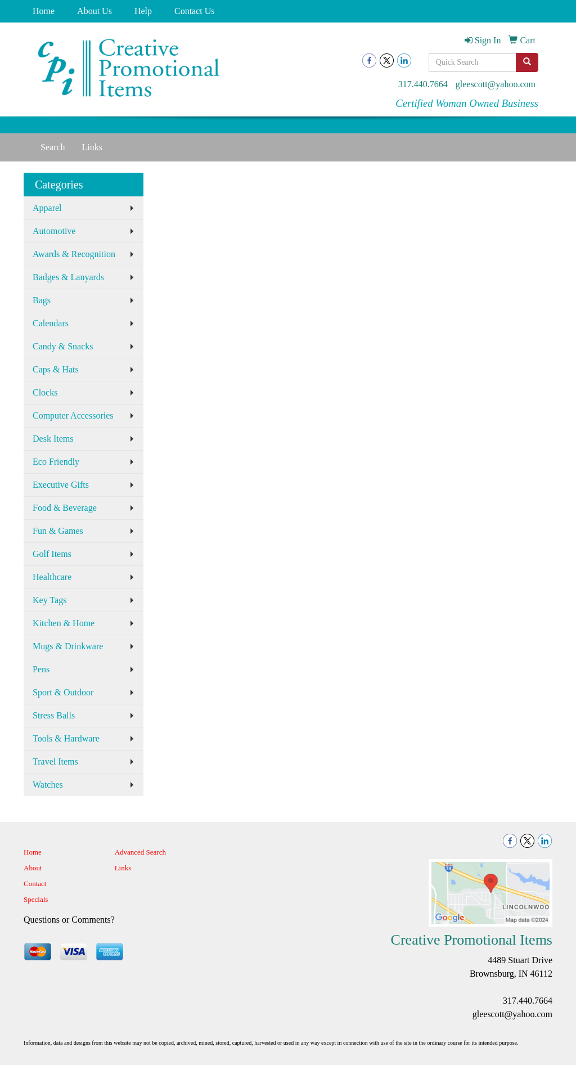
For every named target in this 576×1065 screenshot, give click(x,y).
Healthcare (52, 577)
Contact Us (194, 11)
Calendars (51, 323)
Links (92, 147)
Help (143, 11)
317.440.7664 (423, 84)
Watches (48, 784)
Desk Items (53, 438)
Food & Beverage (65, 508)
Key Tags (49, 600)
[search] (527, 62)
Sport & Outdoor (63, 692)
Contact (35, 883)
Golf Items (52, 554)
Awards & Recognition (74, 254)
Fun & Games (58, 531)
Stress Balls (54, 715)
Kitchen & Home (63, 623)
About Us (94, 11)
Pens (41, 669)
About (33, 868)
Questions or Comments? (69, 919)
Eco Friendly (56, 461)
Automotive (54, 231)
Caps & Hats (56, 369)
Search (52, 147)
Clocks (45, 392)
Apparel (47, 208)
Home (44, 11)
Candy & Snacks (63, 346)
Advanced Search (140, 852)
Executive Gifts (61, 484)
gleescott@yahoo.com (496, 84)
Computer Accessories (73, 415)
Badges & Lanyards (68, 277)
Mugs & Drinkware (68, 646)
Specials (36, 899)
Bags (42, 300)
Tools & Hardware (66, 738)
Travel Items (55, 761)
